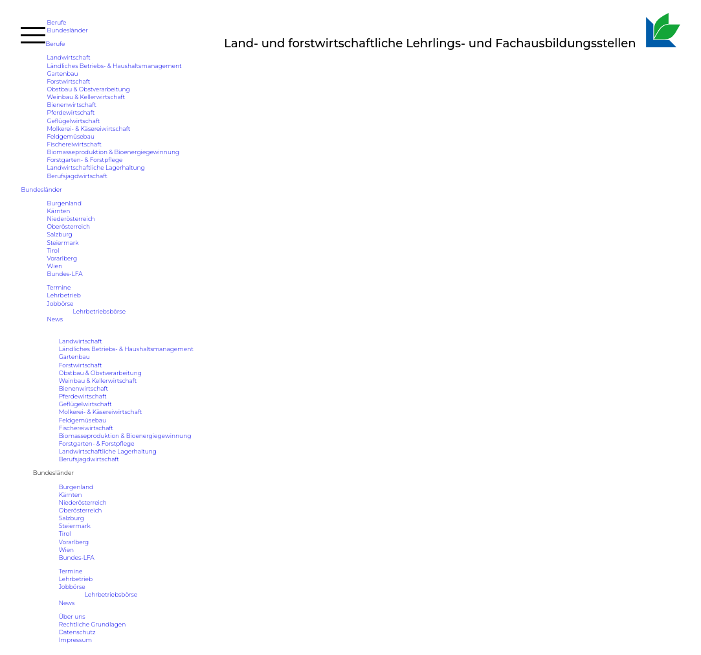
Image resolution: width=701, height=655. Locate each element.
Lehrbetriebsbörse (99, 311)
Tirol (53, 250)
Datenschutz (77, 632)
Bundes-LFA (64, 273)
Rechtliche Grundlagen (92, 624)
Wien (54, 266)
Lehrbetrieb (63, 295)
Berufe (56, 22)
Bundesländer (67, 30)
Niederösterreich (71, 218)
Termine (59, 287)
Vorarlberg (62, 258)
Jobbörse (60, 303)
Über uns (72, 616)
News (55, 319)
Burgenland (64, 203)
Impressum (75, 639)
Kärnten (58, 210)
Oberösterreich (68, 226)
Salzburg (59, 234)
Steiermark (62, 242)
